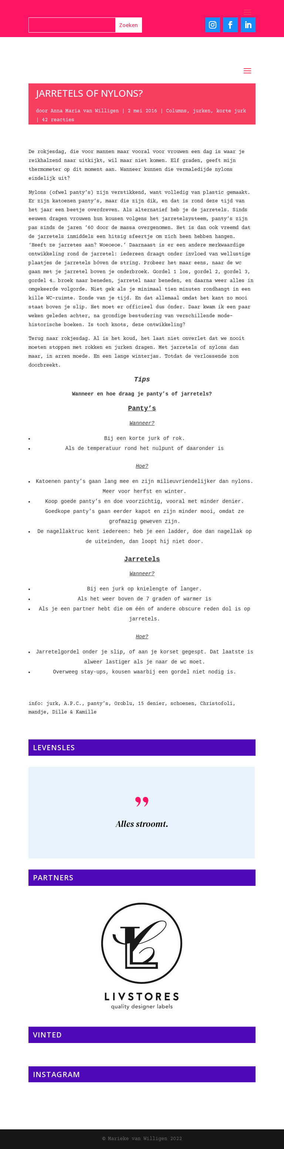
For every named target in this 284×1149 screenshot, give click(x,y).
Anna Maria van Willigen (85, 111)
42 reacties (58, 120)
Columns (176, 111)
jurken (201, 111)
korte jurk (231, 111)
